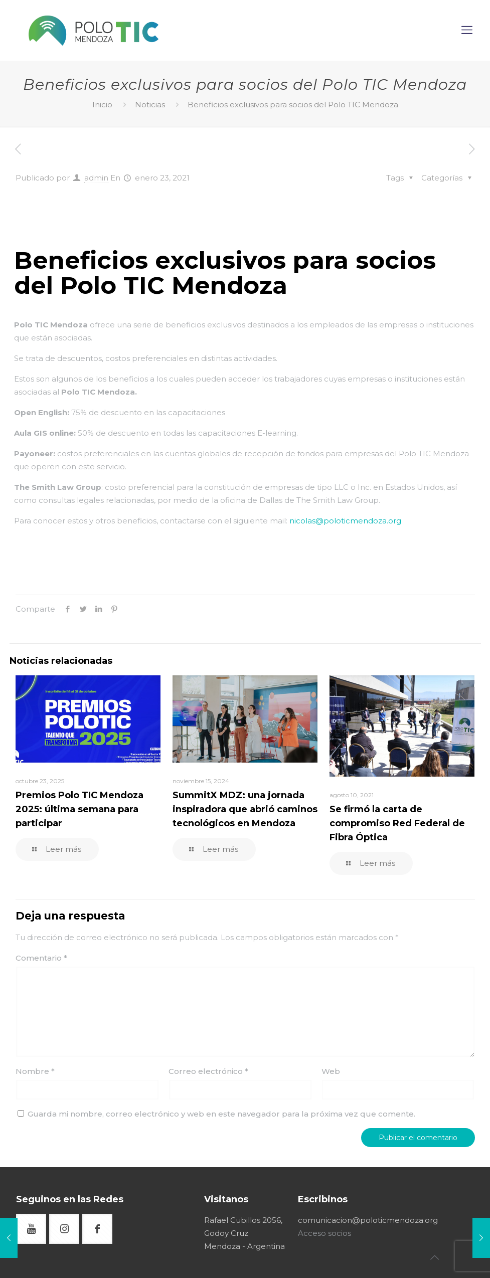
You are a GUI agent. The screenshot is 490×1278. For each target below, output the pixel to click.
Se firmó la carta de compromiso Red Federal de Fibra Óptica (397, 823)
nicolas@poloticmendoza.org (345, 520)
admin (96, 177)
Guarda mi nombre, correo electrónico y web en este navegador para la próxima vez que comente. (221, 1114)
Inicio (102, 104)
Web (330, 1071)
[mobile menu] (467, 30)
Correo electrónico (208, 1071)
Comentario (41, 958)
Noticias (150, 104)
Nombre (35, 1071)
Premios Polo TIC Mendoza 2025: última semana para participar (79, 809)
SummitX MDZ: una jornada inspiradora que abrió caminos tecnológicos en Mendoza (245, 809)
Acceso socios (324, 1233)
